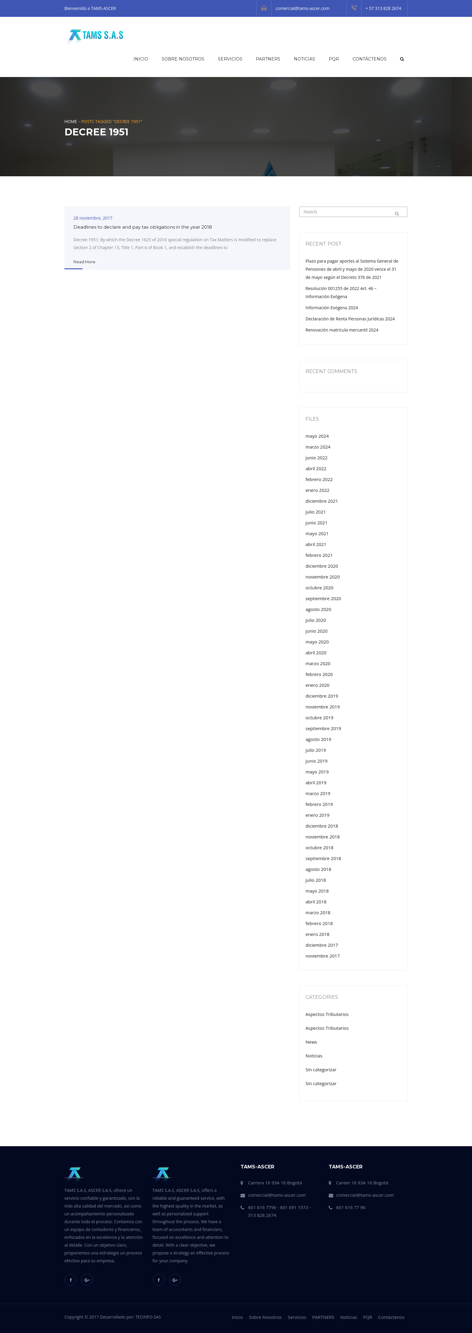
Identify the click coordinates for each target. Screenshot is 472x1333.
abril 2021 (316, 544)
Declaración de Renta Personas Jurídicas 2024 (350, 319)
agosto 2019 (318, 739)
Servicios (230, 59)
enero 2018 (317, 934)
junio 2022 (317, 458)
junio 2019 (317, 761)
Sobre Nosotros (183, 59)
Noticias (304, 59)
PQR (334, 59)
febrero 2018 (319, 923)
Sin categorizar (321, 1069)
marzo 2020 (318, 663)
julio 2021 (316, 512)
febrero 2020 (319, 674)
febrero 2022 (319, 479)
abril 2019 (316, 782)
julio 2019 (316, 750)
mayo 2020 (317, 642)
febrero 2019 (319, 804)
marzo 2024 (318, 447)
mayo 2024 (317, 436)
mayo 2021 (317, 533)
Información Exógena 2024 (332, 307)
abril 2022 (316, 468)
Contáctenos (369, 59)
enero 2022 (317, 490)
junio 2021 (317, 523)
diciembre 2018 (322, 826)
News (311, 1042)
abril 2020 (316, 653)
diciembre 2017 (322, 945)
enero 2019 (317, 815)
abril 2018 (316, 902)
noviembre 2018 (323, 837)
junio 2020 (317, 631)
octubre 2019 (320, 717)
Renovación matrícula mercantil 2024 (342, 330)
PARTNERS (268, 59)
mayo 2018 (317, 891)
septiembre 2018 (323, 858)
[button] (402, 59)
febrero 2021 (319, 555)
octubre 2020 (320, 588)
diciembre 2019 (322, 696)
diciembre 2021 (322, 501)
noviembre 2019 (323, 707)
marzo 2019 (318, 793)
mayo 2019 (317, 772)
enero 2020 (317, 685)
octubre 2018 (320, 847)
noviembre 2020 (323, 577)
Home (70, 121)
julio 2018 (316, 880)
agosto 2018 (318, 869)
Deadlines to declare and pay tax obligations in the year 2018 (142, 227)
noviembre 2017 (323, 956)
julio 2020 (316, 620)
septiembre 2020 (323, 598)
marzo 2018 (318, 912)
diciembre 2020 (322, 566)
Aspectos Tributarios (327, 1014)
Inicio (140, 59)
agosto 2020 (318, 609)
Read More (84, 261)
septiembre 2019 (323, 728)
